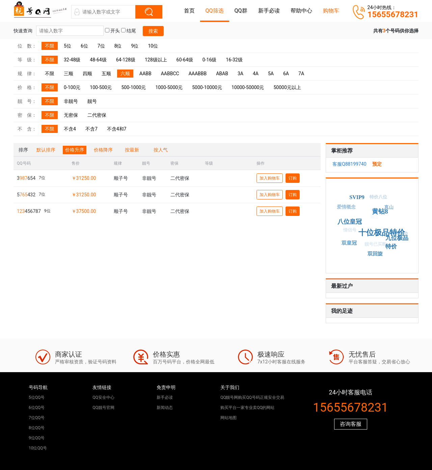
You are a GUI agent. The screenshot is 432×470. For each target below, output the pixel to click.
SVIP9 (357, 196)
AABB (145, 73)
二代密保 (96, 115)
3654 (26, 178)
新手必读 (269, 10)
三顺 (68, 73)
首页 (189, 10)
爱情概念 (345, 207)
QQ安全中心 (103, 397)
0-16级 (209, 59)
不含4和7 (117, 129)
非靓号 (71, 101)
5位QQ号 (37, 397)
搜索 (153, 31)
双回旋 (376, 253)
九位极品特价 (395, 241)
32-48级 (72, 59)
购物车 (331, 10)
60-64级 (185, 59)
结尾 (128, 30)
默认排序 (45, 150)
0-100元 (72, 87)
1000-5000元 (169, 87)
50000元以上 (287, 87)
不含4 (70, 129)
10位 (153, 46)
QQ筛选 (215, 10)
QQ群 (241, 10)
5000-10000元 (207, 87)
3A (240, 73)
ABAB (222, 73)
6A (286, 73)
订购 (293, 178)
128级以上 (156, 59)
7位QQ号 (37, 417)
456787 (29, 211)
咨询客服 (350, 424)
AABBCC (170, 73)
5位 (67, 46)
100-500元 (101, 87)
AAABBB (198, 73)
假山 (372, 219)
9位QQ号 (37, 438)
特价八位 (377, 198)
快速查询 (59, 31)
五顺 (106, 73)
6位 (84, 46)
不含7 (91, 129)
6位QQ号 (37, 407)
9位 (135, 46)
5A (271, 73)
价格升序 (74, 150)
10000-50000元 (248, 87)
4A (256, 73)
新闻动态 (165, 407)
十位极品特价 (384, 230)
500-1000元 (133, 87)
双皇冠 (349, 242)
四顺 (87, 73)
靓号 (92, 101)
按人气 (161, 150)
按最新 (132, 150)
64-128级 (125, 59)
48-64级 (98, 59)
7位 (101, 46)
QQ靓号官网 (103, 407)
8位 (118, 46)
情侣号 (348, 231)
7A (301, 73)
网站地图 (228, 417)
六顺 (125, 73)
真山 (388, 208)
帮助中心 (301, 10)
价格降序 (103, 150)
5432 (26, 194)
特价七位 (398, 234)
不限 (49, 46)
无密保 (71, 115)
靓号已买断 (374, 246)
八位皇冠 (352, 220)
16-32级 (234, 59)
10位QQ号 (38, 448)
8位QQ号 (37, 427)
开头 (112, 30)
